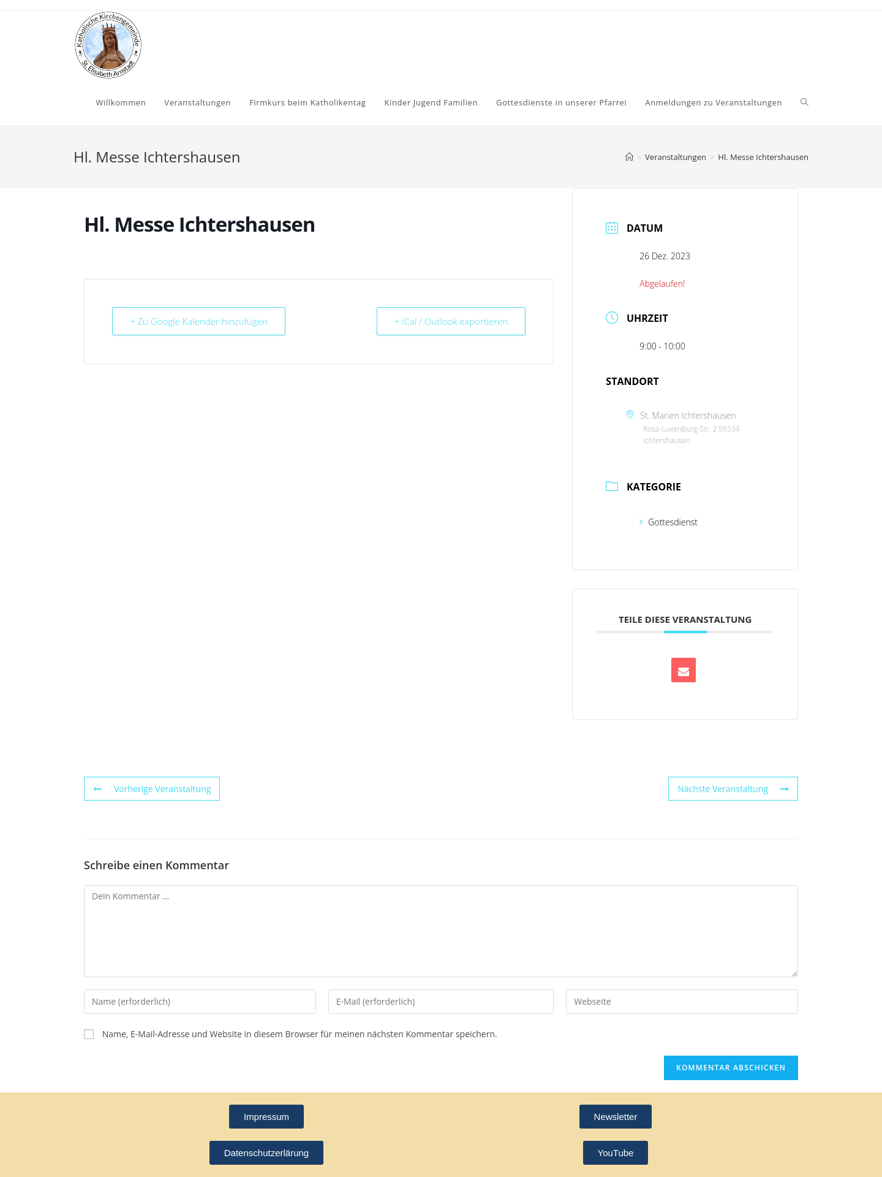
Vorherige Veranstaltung (152, 788)
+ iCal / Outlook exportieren (451, 321)
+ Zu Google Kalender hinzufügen (199, 321)
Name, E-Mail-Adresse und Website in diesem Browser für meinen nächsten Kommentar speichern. (299, 1034)
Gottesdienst (668, 522)
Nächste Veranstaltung (733, 788)
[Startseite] (629, 156)
